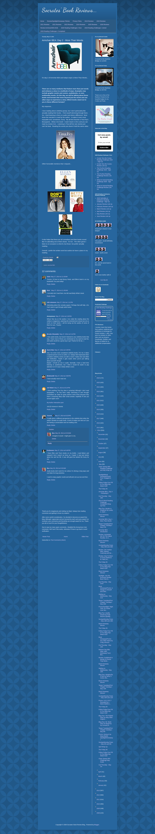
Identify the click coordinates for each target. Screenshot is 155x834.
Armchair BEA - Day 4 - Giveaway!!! (106, 492)
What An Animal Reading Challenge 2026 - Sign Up (105, 181)
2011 (98, 799)
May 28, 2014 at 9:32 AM (58, 468)
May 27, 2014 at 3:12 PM (67, 334)
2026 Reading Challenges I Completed (52, 31)
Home (42, 21)
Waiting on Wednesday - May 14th (105, 670)
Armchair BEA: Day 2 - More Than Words (106, 520)
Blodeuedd (50, 376)
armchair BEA (51, 265)
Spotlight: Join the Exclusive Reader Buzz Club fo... (105, 577)
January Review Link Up (104, 204)
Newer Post (46, 536)
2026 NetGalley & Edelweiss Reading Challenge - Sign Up (103, 199)
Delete (53, 284)
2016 (98, 423)
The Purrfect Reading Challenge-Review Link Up (104, 175)
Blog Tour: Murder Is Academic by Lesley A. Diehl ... (106, 510)
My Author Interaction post (55, 402)
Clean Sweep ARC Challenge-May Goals (104, 760)
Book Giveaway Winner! (104, 541)
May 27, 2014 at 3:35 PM (62, 350)
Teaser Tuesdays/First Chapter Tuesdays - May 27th (106, 525)
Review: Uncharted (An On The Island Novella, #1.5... (105, 536)
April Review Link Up (103, 211)
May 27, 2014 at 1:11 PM (65, 302)
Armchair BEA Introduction (103, 530)
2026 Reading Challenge (104, 307)
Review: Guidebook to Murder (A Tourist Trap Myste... (106, 659)
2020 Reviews (100, 21)
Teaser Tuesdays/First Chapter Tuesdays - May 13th (106, 687)
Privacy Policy (77, 21)
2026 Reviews (104, 24)
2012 (98, 795)
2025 (98, 382)
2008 (98, 813)
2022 (98, 396)
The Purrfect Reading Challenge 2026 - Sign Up (104, 169)
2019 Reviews (89, 21)
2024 (98, 387)
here (54, 124)
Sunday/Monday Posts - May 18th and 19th (106, 620)
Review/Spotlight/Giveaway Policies (58, 21)
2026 (98, 378)
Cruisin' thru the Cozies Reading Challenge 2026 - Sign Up (105, 159)
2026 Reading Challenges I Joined (95, 28)
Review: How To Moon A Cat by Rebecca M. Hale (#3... (106, 557)
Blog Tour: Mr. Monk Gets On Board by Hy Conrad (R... (105, 723)
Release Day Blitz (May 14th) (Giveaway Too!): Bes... (105, 652)
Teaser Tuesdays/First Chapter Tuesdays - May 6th (106, 729)
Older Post (85, 536)
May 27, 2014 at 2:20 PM (63, 316)
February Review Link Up (105, 206)
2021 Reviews (44, 24)
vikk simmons (51, 302)
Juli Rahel (50, 388)
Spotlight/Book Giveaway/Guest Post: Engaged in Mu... (105, 477)
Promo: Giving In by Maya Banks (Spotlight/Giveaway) (106, 736)
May (100, 464)
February (101, 781)
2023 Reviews (68, 24)
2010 (98, 804)
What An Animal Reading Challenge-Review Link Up (105, 187)
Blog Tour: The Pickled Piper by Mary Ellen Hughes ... (106, 717)
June (100, 461)
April (100, 772)
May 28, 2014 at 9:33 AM (63, 433)
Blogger (96, 825)
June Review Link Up (103, 216)
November (101, 439)
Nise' (49, 290)
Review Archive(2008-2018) (49, 28)
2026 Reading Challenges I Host (71, 28)
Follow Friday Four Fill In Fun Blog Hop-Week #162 (106, 711)
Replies (51, 429)
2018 (98, 414)
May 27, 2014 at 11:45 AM (59, 290)
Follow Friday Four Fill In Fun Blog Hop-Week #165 (106, 484)
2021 (98, 400)
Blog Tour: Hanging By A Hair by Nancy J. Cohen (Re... (106, 676)
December (101, 434)
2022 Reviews (56, 24)
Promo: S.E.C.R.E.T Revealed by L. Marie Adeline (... (105, 702)
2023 (98, 391)
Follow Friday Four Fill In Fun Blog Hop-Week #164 (106, 566)
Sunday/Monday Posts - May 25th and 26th (106, 546)
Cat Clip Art (104, 280)
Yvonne (49, 415)
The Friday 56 (103, 489)
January (101, 785)
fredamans (50, 450)
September (102, 448)
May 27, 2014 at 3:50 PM (63, 376)
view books (109, 319)
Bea (53, 433)
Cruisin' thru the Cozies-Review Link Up (104, 164)
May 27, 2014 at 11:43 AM (59, 276)
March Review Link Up (104, 209)
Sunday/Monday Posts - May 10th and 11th (106, 697)
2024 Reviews (80, 24)
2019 (98, 409)
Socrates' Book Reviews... (69, 10)
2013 (98, 790)
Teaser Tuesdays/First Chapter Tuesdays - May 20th (106, 602)
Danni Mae (50, 350)
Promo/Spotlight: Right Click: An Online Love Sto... (106, 608)
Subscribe (104, 148)
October (101, 443)
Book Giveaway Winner (104, 515)
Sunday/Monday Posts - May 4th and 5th (106, 743)
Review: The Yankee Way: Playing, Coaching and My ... (106, 551)
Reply (49, 284)
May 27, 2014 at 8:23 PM (63, 415)
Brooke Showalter (53, 334)
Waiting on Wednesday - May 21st (105, 596)
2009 (98, 808)
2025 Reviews (92, 24)
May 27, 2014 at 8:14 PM (62, 388)
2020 (98, 405)
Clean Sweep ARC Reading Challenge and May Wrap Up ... (105, 469)
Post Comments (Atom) (58, 540)
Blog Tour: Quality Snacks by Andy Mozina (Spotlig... (105, 614)
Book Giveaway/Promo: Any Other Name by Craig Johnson (106, 639)
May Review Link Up (103, 214)
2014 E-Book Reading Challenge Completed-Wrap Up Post (106, 503)
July (99, 457)
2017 (98, 418)
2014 (99, 430)
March (100, 776)
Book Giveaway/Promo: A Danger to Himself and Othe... (106, 589)
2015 (98, 427)
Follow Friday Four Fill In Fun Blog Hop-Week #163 (106, 632)
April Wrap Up (103, 747)
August (100, 452)
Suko (48, 276)
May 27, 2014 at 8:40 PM (62, 450)
